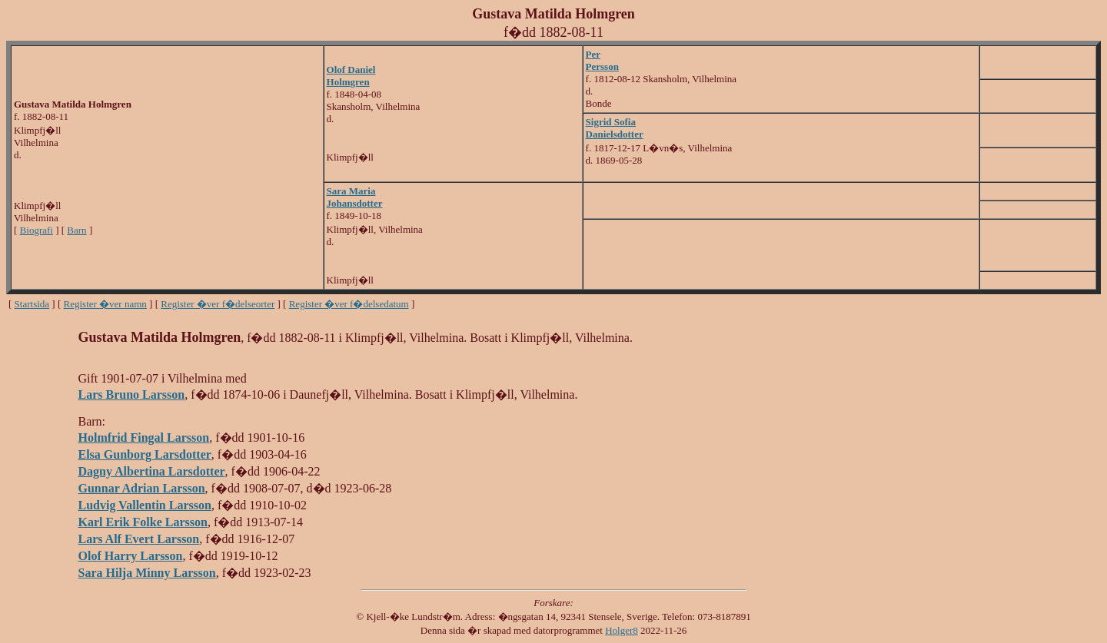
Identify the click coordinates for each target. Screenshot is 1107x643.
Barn (76, 230)
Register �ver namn (105, 304)
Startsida (32, 304)
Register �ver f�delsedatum (349, 304)
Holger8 (621, 630)
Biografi (36, 230)
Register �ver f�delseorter (217, 304)
